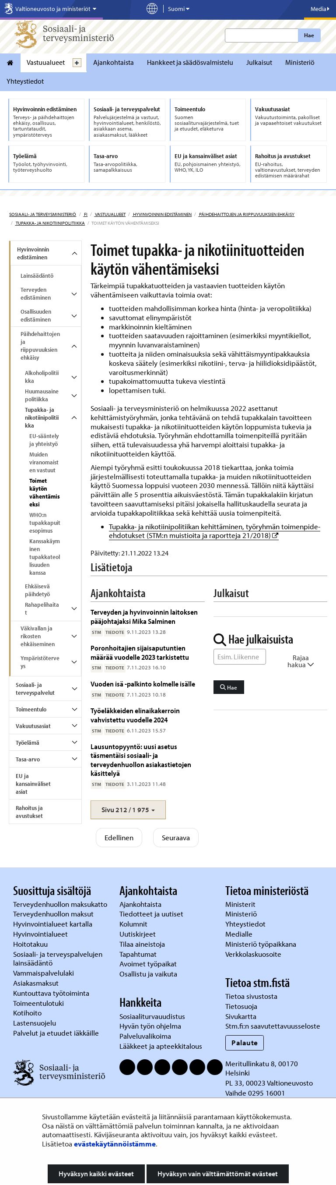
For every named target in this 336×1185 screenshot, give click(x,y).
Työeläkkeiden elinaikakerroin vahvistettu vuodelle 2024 (135, 715)
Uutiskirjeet (138, 933)
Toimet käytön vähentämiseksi (44, 492)
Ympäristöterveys (40, 662)
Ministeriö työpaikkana (261, 943)
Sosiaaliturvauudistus (152, 1016)
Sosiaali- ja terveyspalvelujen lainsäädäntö (57, 958)
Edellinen (119, 837)
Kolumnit (134, 923)
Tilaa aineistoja (142, 943)
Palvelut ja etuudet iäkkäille (56, 1032)
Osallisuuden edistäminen (36, 315)
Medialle (239, 933)
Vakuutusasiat (33, 726)
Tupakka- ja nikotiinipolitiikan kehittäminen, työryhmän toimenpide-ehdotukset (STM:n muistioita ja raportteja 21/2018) (214, 531)
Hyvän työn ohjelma (150, 1025)
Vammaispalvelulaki (44, 972)
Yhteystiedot (25, 81)
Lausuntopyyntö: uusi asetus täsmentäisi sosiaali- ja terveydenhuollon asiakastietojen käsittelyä (141, 760)
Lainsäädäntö (37, 275)
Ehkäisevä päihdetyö (37, 590)
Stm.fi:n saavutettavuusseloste (272, 1025)
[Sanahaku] (240, 657)
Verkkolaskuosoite (254, 954)
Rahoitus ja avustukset (29, 812)
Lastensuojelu (35, 1022)
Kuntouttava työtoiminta (51, 993)
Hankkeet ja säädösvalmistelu (190, 62)
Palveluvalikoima (145, 1035)
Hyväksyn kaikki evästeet (96, 1173)
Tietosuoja (241, 1006)
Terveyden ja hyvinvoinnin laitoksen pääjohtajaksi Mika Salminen (144, 616)
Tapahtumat (138, 954)
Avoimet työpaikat (148, 963)
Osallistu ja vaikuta (148, 973)
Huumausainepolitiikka (42, 395)
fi (85, 214)
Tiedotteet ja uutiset (152, 913)
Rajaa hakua (300, 661)
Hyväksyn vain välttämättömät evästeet (218, 1173)
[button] (128, 809)
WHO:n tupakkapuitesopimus (44, 522)
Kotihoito (27, 1012)
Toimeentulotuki (39, 1003)
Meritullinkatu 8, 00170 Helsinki (261, 1068)
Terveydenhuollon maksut (54, 913)
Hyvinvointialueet (41, 933)
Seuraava (176, 837)
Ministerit (241, 904)
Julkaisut (259, 62)
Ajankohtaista (113, 62)
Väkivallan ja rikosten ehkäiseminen (38, 636)
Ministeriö (300, 62)
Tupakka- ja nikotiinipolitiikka (50, 223)
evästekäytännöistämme (115, 1143)
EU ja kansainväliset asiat (33, 784)
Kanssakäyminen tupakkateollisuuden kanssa (44, 557)
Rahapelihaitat (42, 608)
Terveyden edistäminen (36, 293)
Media (320, 9)
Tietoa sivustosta (251, 996)
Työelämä (27, 742)
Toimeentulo (31, 709)
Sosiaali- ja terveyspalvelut (35, 689)
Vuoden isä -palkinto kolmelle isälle (143, 683)
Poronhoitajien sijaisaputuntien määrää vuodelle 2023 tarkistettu (140, 652)
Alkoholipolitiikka (42, 377)
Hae (309, 35)
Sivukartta (240, 1016)
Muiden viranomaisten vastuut (44, 462)
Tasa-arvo (28, 759)
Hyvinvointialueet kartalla (53, 923)
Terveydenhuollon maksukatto (61, 904)
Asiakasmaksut (36, 982)
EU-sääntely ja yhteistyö (44, 440)
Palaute (244, 1042)
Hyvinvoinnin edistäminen (162, 214)
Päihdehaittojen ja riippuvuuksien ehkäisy (246, 214)
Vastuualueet (46, 62)
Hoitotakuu (31, 943)
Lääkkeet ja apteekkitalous (160, 1046)
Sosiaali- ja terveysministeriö (42, 214)
